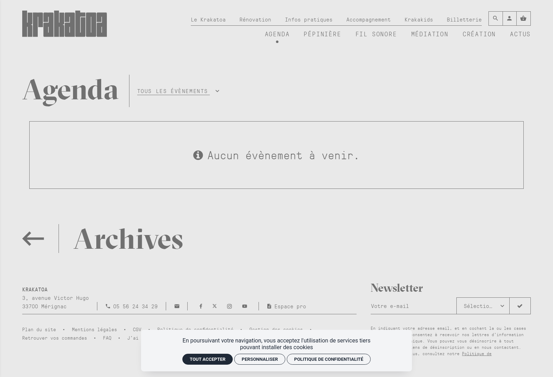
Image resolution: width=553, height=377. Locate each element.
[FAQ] (110, 337)
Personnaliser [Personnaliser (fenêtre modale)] (260, 359)
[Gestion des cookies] (279, 329)
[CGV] (140, 329)
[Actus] (520, 34)
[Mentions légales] (97, 329)
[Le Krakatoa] (208, 19)
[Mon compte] (510, 18)
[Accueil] (64, 27)
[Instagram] (231, 306)
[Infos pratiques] (309, 19)
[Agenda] (277, 34)
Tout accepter (207, 359)
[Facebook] (202, 306)
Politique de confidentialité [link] (328, 359)
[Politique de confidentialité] (198, 329)
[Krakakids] (419, 19)
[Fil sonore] (376, 34)
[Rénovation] (255, 19)
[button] (177, 90)
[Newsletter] (414, 305)
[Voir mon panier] (523, 18)
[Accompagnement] (368, 19)
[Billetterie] (464, 19)
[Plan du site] (42, 329)
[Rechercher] (495, 18)
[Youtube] (244, 306)
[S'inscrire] (520, 305)
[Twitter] (216, 306)
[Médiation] (430, 34)
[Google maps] (55, 297)
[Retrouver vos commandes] (57, 337)
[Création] (479, 34)
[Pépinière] (322, 34)
